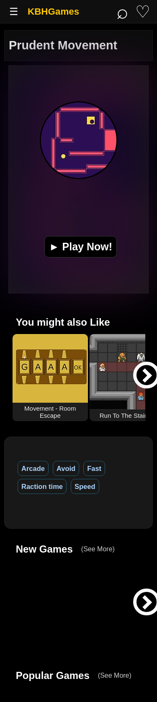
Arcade (33, 468)
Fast (94, 468)
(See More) (98, 549)
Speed (85, 486)
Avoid (66, 468)
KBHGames (53, 11)
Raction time (42, 486)
